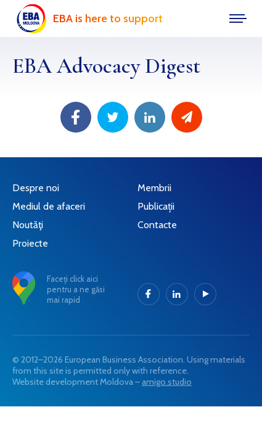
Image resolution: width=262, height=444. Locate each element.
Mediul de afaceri (48, 206)
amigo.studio (167, 381)
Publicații (155, 206)
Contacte (157, 225)
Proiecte (30, 243)
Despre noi (35, 188)
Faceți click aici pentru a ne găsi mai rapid (76, 289)
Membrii (154, 188)
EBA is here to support (108, 18)
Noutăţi (27, 225)
